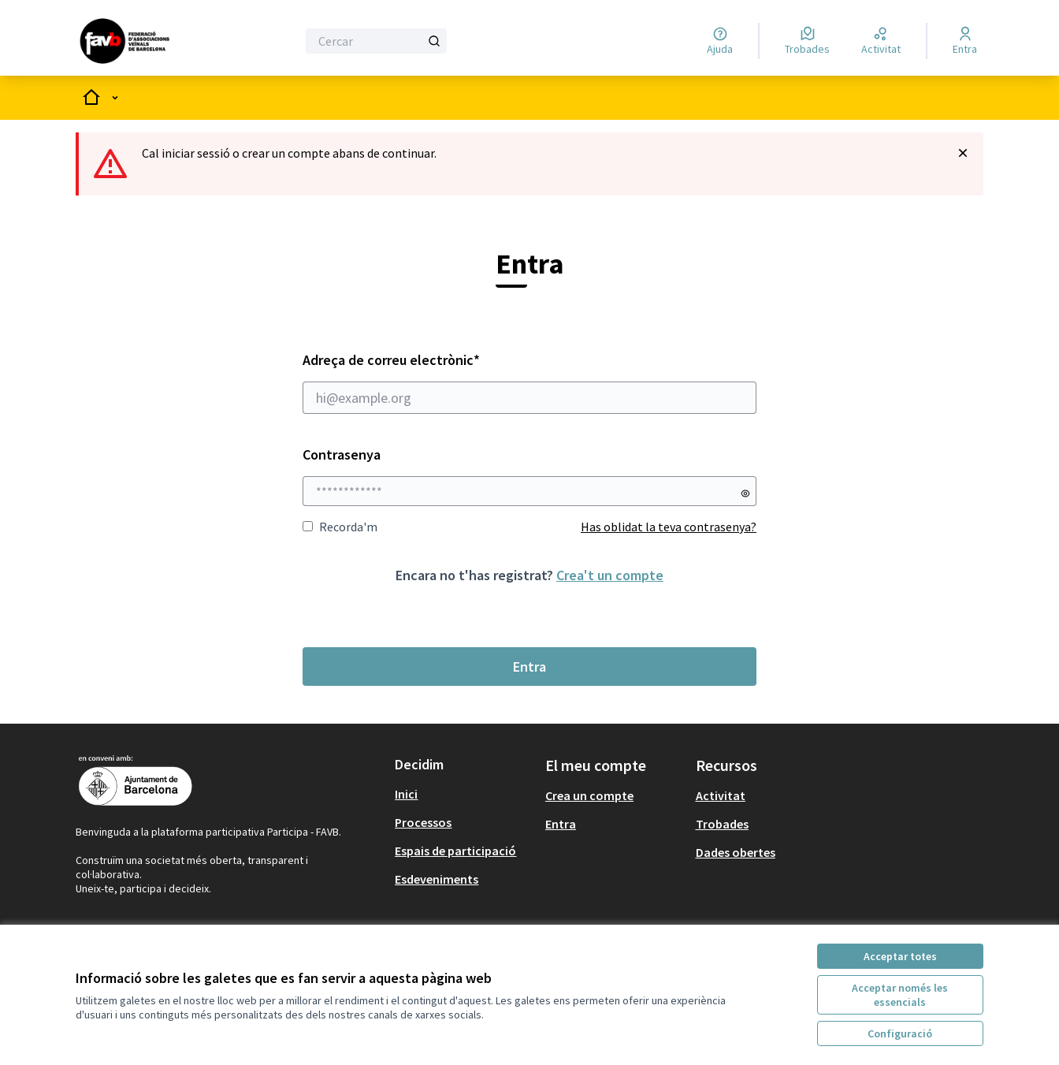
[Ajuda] (719, 41)
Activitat (720, 795)
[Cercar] (376, 41)
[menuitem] (464, 794)
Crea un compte (589, 795)
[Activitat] (881, 41)
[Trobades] (807, 41)
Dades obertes (735, 852)
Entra (529, 666)
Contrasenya (342, 454)
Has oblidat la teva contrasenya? (668, 526)
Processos (423, 822)
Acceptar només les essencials (900, 995)
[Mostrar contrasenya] (745, 493)
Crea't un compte (609, 575)
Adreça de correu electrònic (529, 382)
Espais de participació (455, 850)
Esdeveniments (436, 879)
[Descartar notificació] (963, 153)
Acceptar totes (900, 956)
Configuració (900, 1033)
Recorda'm (340, 526)
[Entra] (964, 41)
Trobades (722, 824)
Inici (406, 794)
